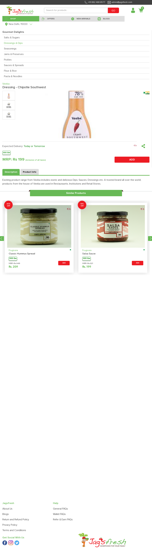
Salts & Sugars (12, 37)
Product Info (29, 172)
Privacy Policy (9, 525)
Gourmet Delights (13, 32)
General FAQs (60, 508)
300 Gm (6, 152)
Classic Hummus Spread (22, 254)
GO (113, 10)
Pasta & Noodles (13, 76)
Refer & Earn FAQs (63, 519)
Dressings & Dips (13, 43)
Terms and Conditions (14, 530)
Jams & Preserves (14, 54)
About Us (7, 508)
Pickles (8, 59)
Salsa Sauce (89, 254)
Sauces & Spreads (14, 65)
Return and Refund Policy (15, 519)
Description (11, 172)
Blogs (5, 514)
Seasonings (10, 48)
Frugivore (13, 250)
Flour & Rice (10, 71)
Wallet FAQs (59, 514)
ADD (132, 159)
